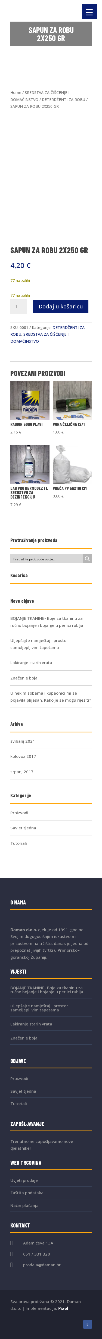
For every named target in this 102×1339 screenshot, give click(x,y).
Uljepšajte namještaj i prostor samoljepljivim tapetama (39, 1007)
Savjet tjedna (23, 827)
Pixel (63, 1308)
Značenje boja (24, 678)
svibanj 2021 (22, 741)
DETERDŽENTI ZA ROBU (63, 99)
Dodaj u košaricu (61, 306)
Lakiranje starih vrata (31, 662)
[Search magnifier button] (87, 558)
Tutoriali (18, 843)
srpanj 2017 (21, 771)
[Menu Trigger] (89, 11)
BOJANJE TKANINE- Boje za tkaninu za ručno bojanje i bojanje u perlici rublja (46, 989)
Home (15, 92)
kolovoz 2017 (23, 756)
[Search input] (46, 559)
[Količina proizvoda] (18, 306)
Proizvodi (19, 812)
